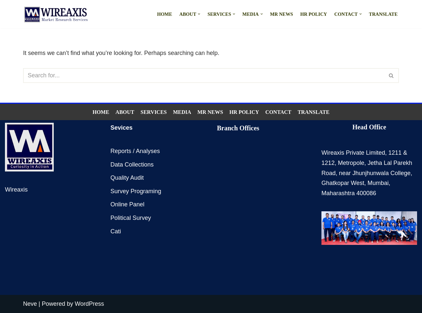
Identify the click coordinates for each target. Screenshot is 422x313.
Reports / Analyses (135, 151)
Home (164, 14)
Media (182, 112)
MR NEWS (281, 14)
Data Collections (132, 164)
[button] (199, 14)
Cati (115, 231)
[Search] (203, 75)
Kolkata (260, 178)
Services (153, 112)
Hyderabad (266, 187)
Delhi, (257, 169)
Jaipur (254, 206)
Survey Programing (135, 191)
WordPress (89, 303)
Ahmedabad (246, 215)
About (124, 112)
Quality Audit (127, 177)
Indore (241, 206)
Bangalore (244, 187)
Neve (30, 303)
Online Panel (127, 204)
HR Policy (313, 14)
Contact (278, 112)
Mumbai (242, 169)
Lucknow (243, 197)
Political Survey (130, 218)
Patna (259, 197)
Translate (383, 14)
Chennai (243, 178)
